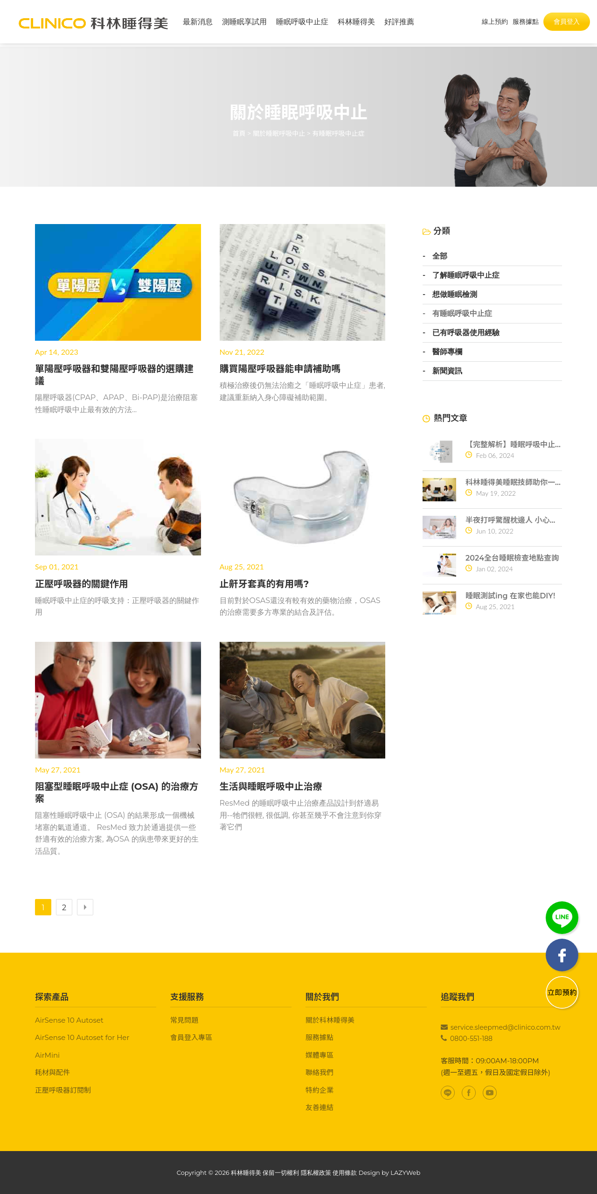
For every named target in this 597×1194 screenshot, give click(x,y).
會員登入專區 (191, 1037)
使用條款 (345, 1172)
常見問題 (184, 1020)
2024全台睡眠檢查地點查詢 (512, 558)
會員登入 (567, 23)
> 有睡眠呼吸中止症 (336, 133)
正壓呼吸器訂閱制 (63, 1090)
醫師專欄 (447, 352)
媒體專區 (319, 1055)
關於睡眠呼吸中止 (279, 133)
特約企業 (319, 1090)
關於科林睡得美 (329, 1020)
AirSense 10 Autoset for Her (82, 1037)
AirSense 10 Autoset (69, 1020)
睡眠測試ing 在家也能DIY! (510, 595)
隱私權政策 (316, 1172)
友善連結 (319, 1107)
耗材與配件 (52, 1072)
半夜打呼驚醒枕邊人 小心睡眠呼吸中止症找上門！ (513, 520)
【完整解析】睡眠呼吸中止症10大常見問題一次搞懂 (513, 444)
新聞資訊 (447, 371)
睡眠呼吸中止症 (302, 23)
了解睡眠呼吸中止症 (466, 275)
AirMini (47, 1055)
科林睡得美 (356, 23)
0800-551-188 (471, 1038)
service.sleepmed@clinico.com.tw (506, 1027)
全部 (439, 256)
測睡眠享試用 (244, 23)
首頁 (239, 133)
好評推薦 (399, 23)
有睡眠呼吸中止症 (462, 313)
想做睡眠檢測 (454, 294)
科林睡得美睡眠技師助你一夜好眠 (513, 482)
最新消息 (198, 23)
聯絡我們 (319, 1072)
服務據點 (319, 1037)
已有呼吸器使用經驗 (466, 333)
